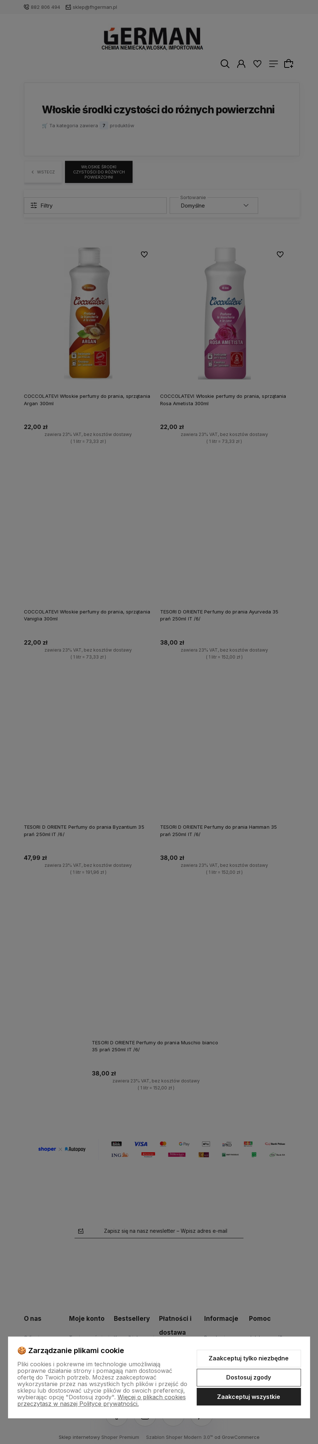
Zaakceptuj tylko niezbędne (249, 1358)
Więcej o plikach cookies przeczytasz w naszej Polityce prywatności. (101, 1400)
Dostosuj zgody (248, 1377)
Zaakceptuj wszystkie (248, 1396)
